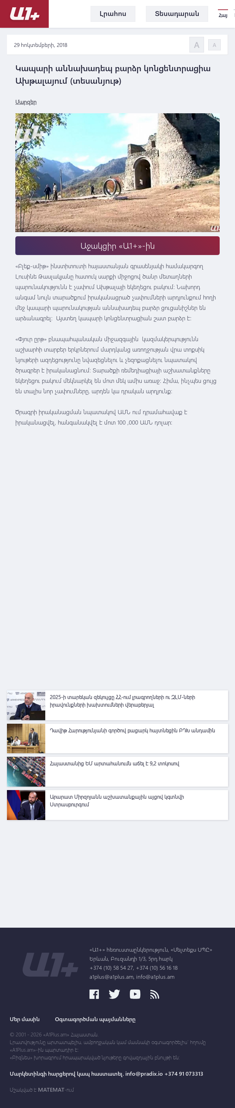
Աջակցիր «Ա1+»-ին (117, 245)
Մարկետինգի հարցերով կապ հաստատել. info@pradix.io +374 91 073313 (106, 1073)
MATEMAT (51, 1089)
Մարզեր (26, 102)
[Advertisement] (117, 638)
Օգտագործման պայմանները (95, 1019)
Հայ (223, 15)
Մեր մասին (25, 1019)
